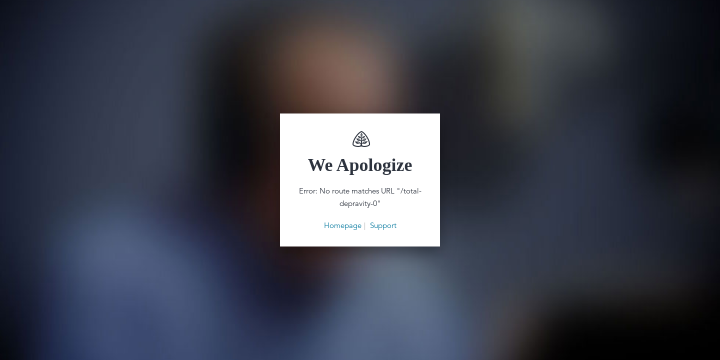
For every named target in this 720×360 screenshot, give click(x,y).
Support (383, 225)
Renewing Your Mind (360, 139)
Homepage (343, 225)
